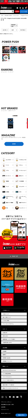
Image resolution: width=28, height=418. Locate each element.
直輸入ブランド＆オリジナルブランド (10, 388)
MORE (14, 144)
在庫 (12, 30)
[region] (14, 122)
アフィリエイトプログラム (8, 324)
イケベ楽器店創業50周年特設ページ (14, 3)
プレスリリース (5, 409)
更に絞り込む (13, 25)
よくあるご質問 (6, 320)
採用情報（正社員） (7, 358)
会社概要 (4, 351)
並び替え (5, 30)
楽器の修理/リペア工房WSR (8, 385)
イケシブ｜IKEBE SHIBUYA (8, 380)
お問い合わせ (5, 336)
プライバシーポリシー (6, 402)
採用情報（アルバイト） (8, 361)
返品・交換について (7, 317)
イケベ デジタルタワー (7, 377)
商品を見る (21, 415)
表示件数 (22, 30)
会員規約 (3, 407)
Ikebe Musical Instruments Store (9, 370)
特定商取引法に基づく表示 (7, 404)
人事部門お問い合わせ (7, 342)
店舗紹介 (4, 354)
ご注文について (6, 314)
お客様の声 (5, 332)
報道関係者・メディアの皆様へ (9, 339)
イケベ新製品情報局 (7, 373)
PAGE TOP (15, 256)
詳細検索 (17, 11)
